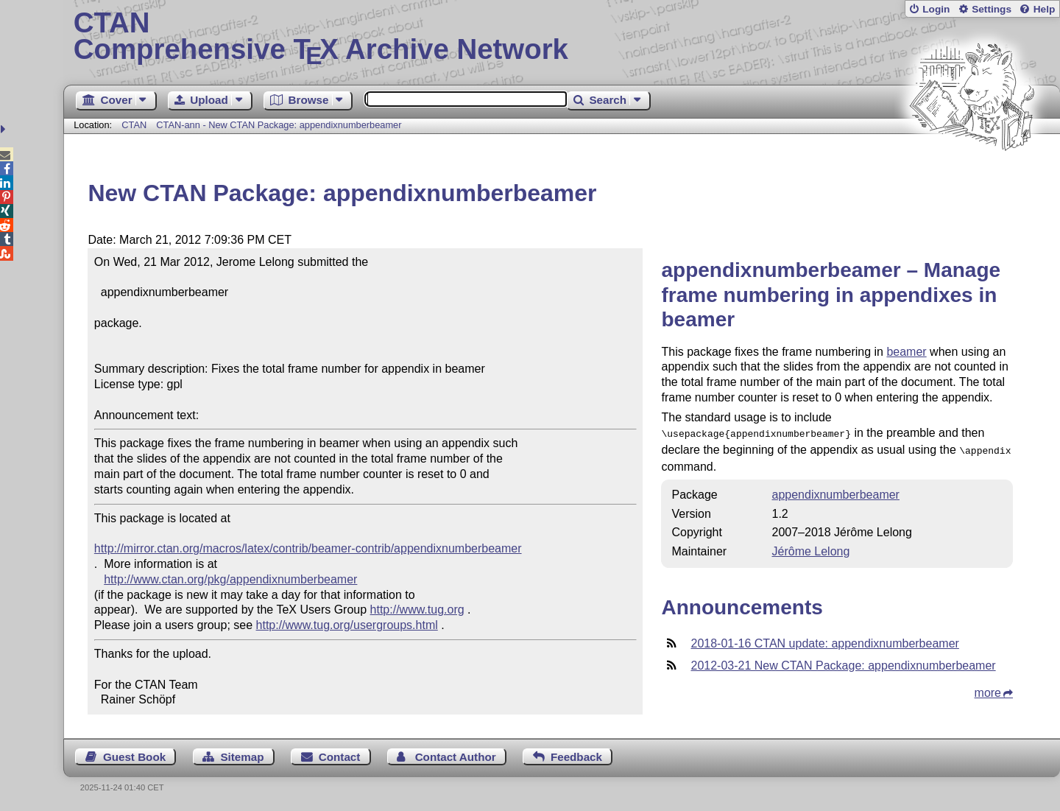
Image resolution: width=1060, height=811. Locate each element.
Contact (340, 757)
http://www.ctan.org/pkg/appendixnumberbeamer (230, 579)
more (988, 690)
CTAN (133, 124)
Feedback (576, 757)
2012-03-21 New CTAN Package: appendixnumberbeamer (842, 662)
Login (936, 9)
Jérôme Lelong (811, 548)
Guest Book (134, 757)
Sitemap (242, 757)
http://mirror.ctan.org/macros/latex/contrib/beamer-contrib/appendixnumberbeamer (308, 548)
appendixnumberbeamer (836, 491)
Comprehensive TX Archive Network (562, 37)
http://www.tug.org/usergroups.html (347, 625)
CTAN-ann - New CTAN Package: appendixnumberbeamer (278, 124)
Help (1045, 9)
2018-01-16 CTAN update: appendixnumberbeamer (824, 640)
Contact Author (455, 757)
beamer (906, 351)
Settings (991, 9)
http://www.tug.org (417, 609)
